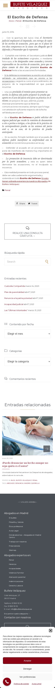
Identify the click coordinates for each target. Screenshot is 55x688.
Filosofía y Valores (16, 522)
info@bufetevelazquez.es (21, 609)
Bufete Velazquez (24, 480)
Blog (13, 480)
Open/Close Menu (5, 5)
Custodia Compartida (14, 286)
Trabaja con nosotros (18, 541)
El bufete (12, 518)
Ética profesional (16, 526)
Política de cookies (21, 684)
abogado (11, 483)
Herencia (12, 564)
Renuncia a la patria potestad (18, 298)
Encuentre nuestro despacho (16, 614)
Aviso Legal (36, 684)
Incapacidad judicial (13, 304)
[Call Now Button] (7, 682)
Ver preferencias (27, 677)
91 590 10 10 (17, 603)
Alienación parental (17, 577)
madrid (27, 483)
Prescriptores (14, 546)
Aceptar (27, 660)
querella (35, 483)
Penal (18, 21)
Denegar (27, 668)
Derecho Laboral (16, 585)
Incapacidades (15, 568)
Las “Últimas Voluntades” (16, 310)
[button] (50, 630)
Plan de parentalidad (14, 292)
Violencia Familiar (16, 573)
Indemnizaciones (16, 581)
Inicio (11, 21)
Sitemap (12, 550)
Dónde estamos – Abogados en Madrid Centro (25, 536)
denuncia (19, 483)
